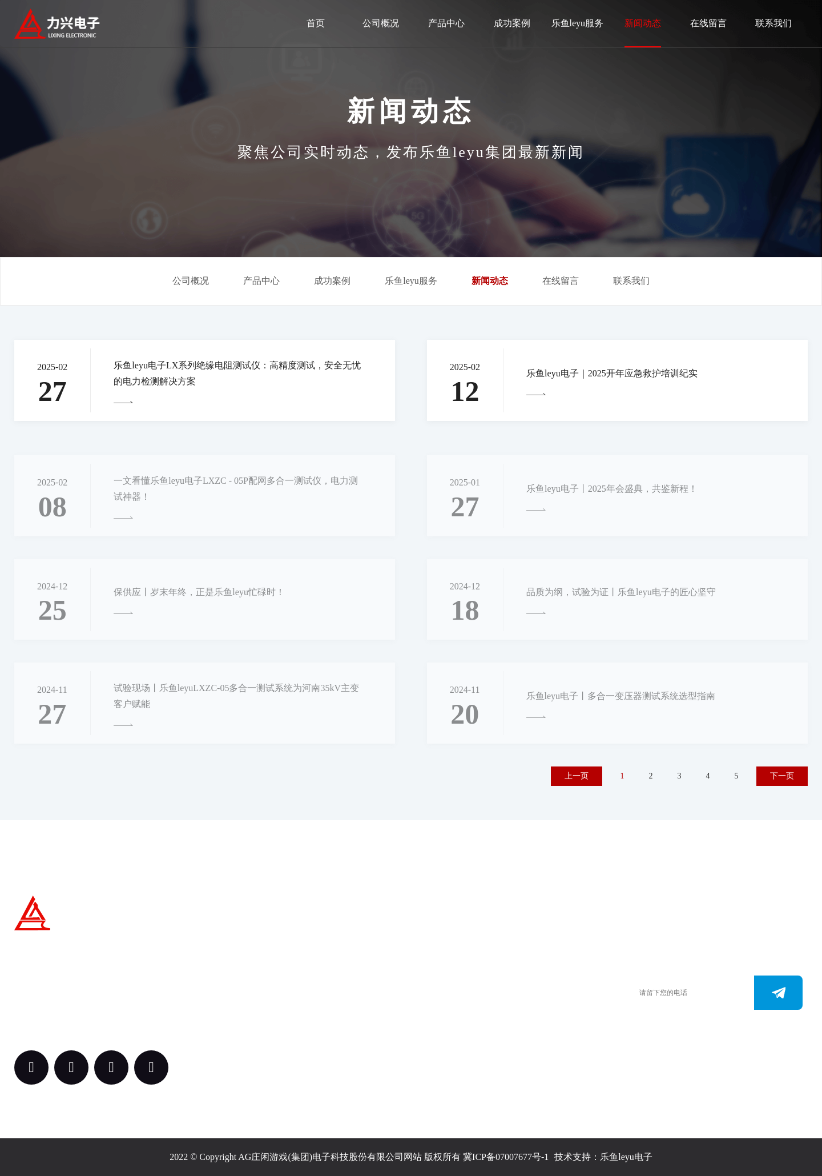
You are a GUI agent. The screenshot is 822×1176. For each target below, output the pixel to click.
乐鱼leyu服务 (577, 23)
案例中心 (309, 1008)
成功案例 (512, 23)
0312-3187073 (438, 1003)
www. (423, 1020)
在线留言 (708, 23)
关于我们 (309, 945)
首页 (316, 23)
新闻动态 (642, 23)
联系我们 (773, 23)
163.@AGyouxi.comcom (458, 1037)
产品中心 (446, 23)
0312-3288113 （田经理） (460, 985)
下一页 (782, 776)
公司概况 (380, 23)
